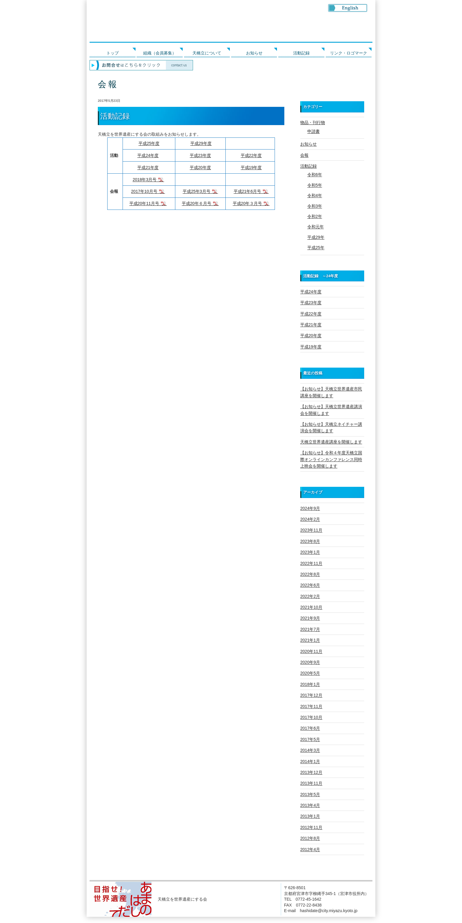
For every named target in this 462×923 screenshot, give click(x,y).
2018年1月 (310, 684)
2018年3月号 (144, 179)
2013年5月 (310, 794)
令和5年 (314, 185)
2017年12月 (311, 695)
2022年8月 (310, 574)
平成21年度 (148, 167)
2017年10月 (311, 717)
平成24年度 (148, 155)
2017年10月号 (144, 191)
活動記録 (301, 53)
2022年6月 (310, 585)
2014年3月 (310, 750)
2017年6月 (310, 728)
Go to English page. (348, 7)
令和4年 (314, 195)
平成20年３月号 (247, 203)
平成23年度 (200, 155)
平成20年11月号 (144, 203)
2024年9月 (310, 508)
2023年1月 (310, 552)
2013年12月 (311, 772)
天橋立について (206, 53)
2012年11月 (311, 827)
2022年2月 (310, 596)
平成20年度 (200, 167)
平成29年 (315, 237)
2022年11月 (311, 563)
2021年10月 (311, 607)
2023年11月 (311, 530)
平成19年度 (251, 167)
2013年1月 (310, 816)
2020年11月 (311, 651)
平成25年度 (149, 143)
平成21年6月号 (247, 191)
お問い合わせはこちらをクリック (231, 65)
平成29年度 (201, 143)
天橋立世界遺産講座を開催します (331, 441)
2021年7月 (310, 629)
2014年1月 (310, 761)
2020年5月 (310, 673)
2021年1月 (310, 640)
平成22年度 (251, 155)
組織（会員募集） (159, 53)
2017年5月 (310, 739)
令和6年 (314, 174)
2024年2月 (310, 519)
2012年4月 (310, 849)
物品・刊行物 (312, 122)
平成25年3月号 (196, 191)
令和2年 (314, 216)
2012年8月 (310, 838)
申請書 (313, 131)
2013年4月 (310, 805)
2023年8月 (310, 541)
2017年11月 (311, 706)
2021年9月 (310, 618)
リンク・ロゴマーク (348, 53)
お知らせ (254, 53)
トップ (112, 53)
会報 (304, 155)
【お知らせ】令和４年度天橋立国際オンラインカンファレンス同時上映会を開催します (331, 459)
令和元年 (315, 226)
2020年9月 (310, 662)
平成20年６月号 (196, 203)
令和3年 (314, 206)
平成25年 (315, 247)
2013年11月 (311, 783)
